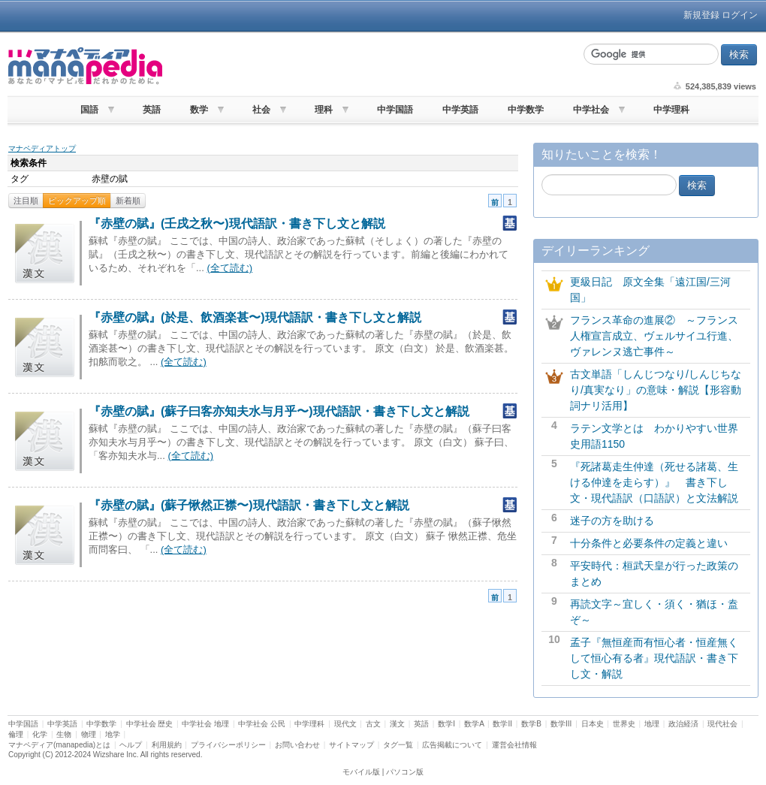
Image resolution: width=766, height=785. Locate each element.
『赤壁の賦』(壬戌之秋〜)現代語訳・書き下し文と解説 (237, 223)
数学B (531, 724)
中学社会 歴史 (149, 724)
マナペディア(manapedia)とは (59, 745)
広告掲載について (452, 745)
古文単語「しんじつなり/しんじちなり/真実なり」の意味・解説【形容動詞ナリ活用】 (655, 390)
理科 (324, 109)
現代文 (345, 724)
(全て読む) (229, 267)
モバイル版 (361, 772)
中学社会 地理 (205, 724)
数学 (199, 109)
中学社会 (591, 109)
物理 (88, 734)
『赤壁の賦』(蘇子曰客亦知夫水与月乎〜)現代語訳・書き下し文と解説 (279, 411)
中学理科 (671, 109)
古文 (373, 724)
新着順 (128, 200)
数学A (474, 724)
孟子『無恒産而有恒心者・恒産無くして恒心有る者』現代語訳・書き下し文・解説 (654, 658)
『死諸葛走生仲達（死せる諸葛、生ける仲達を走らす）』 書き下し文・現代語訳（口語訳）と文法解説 (654, 482)
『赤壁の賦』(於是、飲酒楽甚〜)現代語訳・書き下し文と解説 (255, 317)
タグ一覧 (398, 745)
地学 (112, 734)
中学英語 (460, 109)
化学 (39, 734)
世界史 (624, 724)
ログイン (740, 15)
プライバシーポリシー (228, 745)
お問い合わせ (297, 745)
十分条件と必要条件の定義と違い (649, 543)
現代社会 (722, 724)
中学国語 (395, 109)
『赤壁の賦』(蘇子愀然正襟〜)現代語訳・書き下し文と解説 (249, 505)
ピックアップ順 (77, 200)
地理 (651, 724)
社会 (261, 109)
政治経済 (683, 724)
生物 (63, 734)
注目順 (26, 200)
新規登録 (701, 15)
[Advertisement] (371, 66)
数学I (446, 724)
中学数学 (526, 109)
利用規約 (167, 745)
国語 (89, 109)
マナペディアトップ (42, 148)
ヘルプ (130, 745)
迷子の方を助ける (612, 521)
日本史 (592, 724)
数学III (560, 724)
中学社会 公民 (261, 724)
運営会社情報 (514, 745)
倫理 (15, 734)
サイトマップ (351, 745)
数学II (502, 724)
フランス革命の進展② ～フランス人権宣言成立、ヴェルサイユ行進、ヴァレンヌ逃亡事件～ (654, 336)
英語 (152, 109)
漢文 (397, 724)
